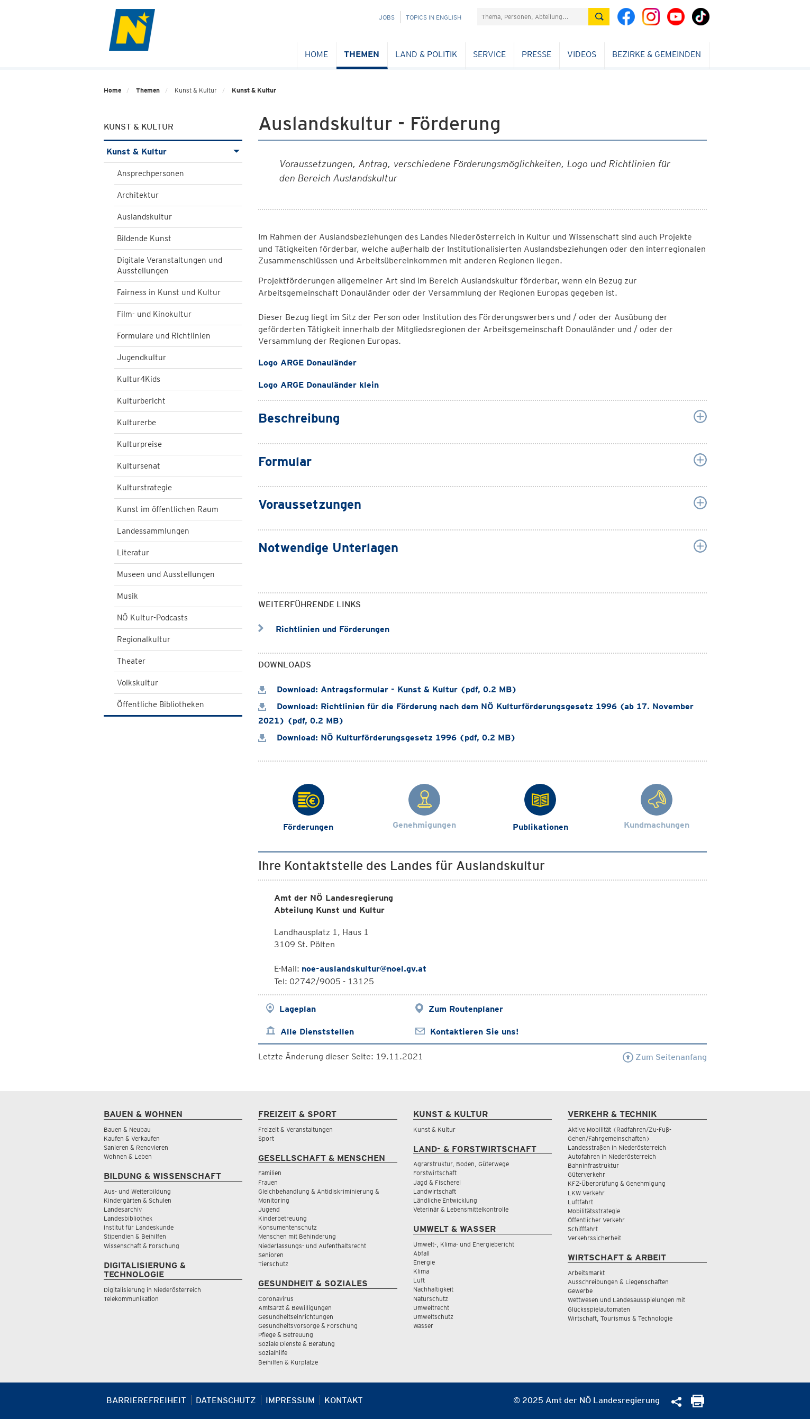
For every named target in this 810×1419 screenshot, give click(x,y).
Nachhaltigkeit (433, 1289)
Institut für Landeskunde (139, 1227)
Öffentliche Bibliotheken (160, 704)
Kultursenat (138, 466)
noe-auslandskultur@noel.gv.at (364, 969)
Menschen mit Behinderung (297, 1236)
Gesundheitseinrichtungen (295, 1317)
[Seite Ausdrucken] (697, 1404)
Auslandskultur (144, 217)
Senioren (271, 1255)
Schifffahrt (583, 1229)
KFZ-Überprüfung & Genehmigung (617, 1183)
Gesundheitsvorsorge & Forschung (308, 1326)
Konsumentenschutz (287, 1227)
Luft (419, 1280)
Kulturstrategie (144, 487)
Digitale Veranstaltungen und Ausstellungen (169, 265)
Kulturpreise (139, 444)
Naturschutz (430, 1299)
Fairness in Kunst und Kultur (169, 292)
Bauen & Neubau (127, 1129)
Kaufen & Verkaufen (132, 1138)
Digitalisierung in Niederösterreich (152, 1290)
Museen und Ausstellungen (166, 574)
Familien (269, 1173)
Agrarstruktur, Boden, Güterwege (461, 1164)
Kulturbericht (141, 401)
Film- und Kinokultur (154, 314)
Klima (421, 1271)
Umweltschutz (433, 1317)
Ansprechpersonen (150, 173)
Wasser (423, 1326)
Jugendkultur (141, 357)
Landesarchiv (123, 1209)
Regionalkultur (143, 639)
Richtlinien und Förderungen (323, 629)
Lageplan (297, 1009)
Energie (424, 1262)
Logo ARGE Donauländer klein (318, 385)
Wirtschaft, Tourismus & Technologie (620, 1318)
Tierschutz (273, 1264)
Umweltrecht (431, 1308)
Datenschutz (226, 1400)
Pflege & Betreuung (285, 1335)
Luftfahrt (580, 1202)
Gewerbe (580, 1291)
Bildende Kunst (144, 238)
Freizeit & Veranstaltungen (295, 1129)
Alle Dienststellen (317, 1032)
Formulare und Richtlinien (164, 336)
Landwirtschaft (434, 1191)
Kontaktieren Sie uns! (474, 1032)
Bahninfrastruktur (593, 1165)
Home (316, 54)
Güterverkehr (586, 1174)
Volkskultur (137, 683)
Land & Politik (426, 54)
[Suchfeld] (532, 16)
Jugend (269, 1209)
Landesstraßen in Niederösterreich (617, 1147)
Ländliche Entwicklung (445, 1200)
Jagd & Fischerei (437, 1182)
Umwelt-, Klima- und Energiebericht (463, 1244)
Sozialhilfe (272, 1353)
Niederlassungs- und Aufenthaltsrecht (312, 1246)
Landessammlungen (153, 531)
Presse (536, 54)
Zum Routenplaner (466, 1009)
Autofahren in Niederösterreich (612, 1156)
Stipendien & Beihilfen (135, 1236)
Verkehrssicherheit (594, 1238)
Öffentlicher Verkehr (596, 1220)
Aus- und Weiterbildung (137, 1191)
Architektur (138, 195)
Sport (266, 1138)
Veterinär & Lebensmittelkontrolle (460, 1209)
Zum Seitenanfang (665, 1057)
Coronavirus (276, 1299)
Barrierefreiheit (146, 1400)
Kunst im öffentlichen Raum (168, 509)
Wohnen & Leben (128, 1156)
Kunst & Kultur (254, 90)
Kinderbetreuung (282, 1218)
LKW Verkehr (586, 1193)
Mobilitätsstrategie (594, 1211)
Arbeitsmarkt (586, 1273)
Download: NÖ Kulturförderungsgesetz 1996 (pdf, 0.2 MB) (387, 738)
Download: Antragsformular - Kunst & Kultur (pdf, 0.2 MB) (387, 689)
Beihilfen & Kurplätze (288, 1362)
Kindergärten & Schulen (137, 1200)
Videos (581, 54)
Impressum (290, 1400)
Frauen (268, 1182)
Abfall (421, 1253)
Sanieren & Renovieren (136, 1147)
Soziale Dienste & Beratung (296, 1344)
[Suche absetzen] (598, 16)
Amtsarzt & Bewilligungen (295, 1308)
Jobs (387, 17)
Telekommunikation (131, 1299)
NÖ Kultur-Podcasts (152, 617)
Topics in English (433, 17)
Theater (131, 661)
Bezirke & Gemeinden (656, 54)
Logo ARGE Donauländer (307, 363)
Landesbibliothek (128, 1218)
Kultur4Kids (138, 379)
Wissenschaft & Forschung (141, 1246)
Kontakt (343, 1400)
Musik (127, 596)
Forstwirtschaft (435, 1173)
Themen (361, 54)
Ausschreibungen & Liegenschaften (618, 1282)
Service (489, 54)
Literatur (133, 552)
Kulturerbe (136, 422)
